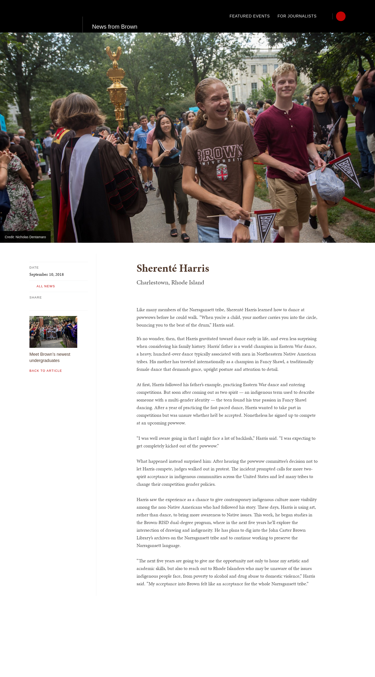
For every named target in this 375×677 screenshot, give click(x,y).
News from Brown (114, 16)
